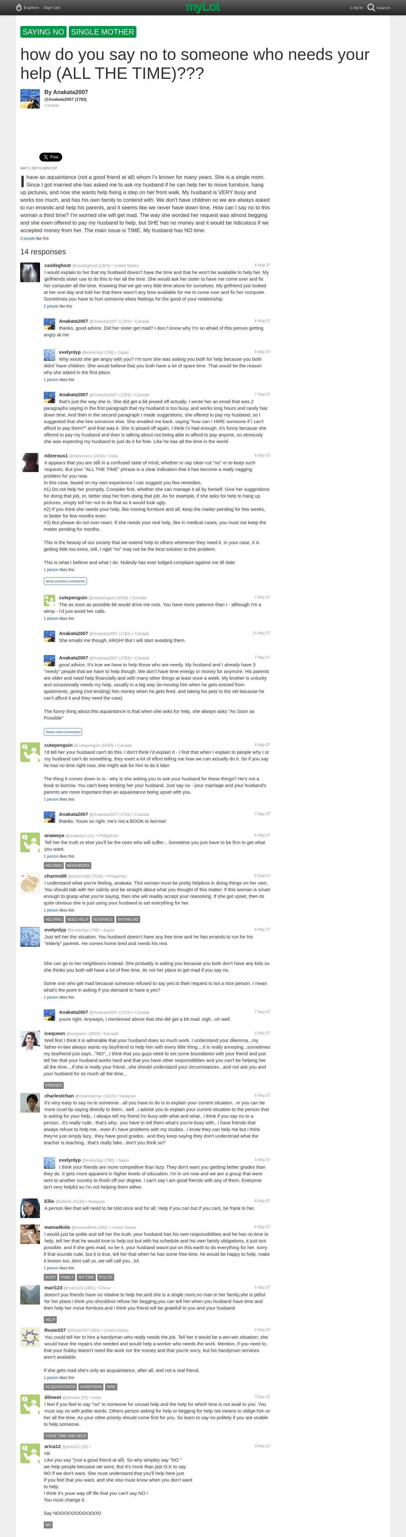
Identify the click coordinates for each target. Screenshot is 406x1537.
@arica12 (71, 1446)
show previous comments (65, 581)
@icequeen (76, 1033)
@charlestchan (88, 1096)
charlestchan (59, 1095)
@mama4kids (84, 1227)
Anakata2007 (70, 92)
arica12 (52, 1446)
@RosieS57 (78, 1330)
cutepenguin (73, 597)
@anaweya (75, 835)
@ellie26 (64, 1201)
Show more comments (63, 732)
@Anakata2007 (59, 99)
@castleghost (84, 265)
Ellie (49, 1201)
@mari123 (73, 1288)
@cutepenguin (101, 597)
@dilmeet (71, 1397)
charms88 (55, 876)
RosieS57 (55, 1330)
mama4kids (57, 1227)
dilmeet (52, 1397)
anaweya (54, 835)
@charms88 (79, 876)
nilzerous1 (56, 455)
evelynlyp (70, 352)
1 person (51, 380)
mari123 (53, 1287)
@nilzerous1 (80, 456)
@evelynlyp (92, 352)
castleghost (57, 265)
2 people (27, 238)
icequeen (54, 1033)
